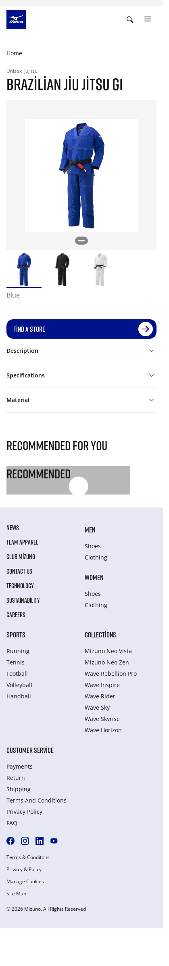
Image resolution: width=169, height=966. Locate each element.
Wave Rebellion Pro (111, 673)
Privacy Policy (24, 811)
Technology (20, 586)
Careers (15, 615)
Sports (15, 634)
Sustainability (23, 600)
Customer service (30, 750)
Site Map (16, 894)
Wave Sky (97, 707)
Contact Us (19, 571)
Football (17, 673)
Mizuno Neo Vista (108, 651)
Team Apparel (22, 542)
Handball (18, 696)
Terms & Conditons (28, 857)
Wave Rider (100, 696)
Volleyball (19, 685)
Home (14, 53)
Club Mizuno (20, 557)
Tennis (15, 662)
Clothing (96, 557)
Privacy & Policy (24, 869)
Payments (19, 766)
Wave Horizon (103, 730)
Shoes (93, 546)
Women (94, 577)
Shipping (18, 789)
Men (90, 529)
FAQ (11, 823)
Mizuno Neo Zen (107, 662)
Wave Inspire (102, 685)
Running (17, 651)
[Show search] (130, 19)
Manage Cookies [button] (25, 881)
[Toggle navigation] (147, 19)
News (12, 528)
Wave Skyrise (102, 719)
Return (15, 778)
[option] (24, 269)
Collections (100, 634)
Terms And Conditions (36, 800)
